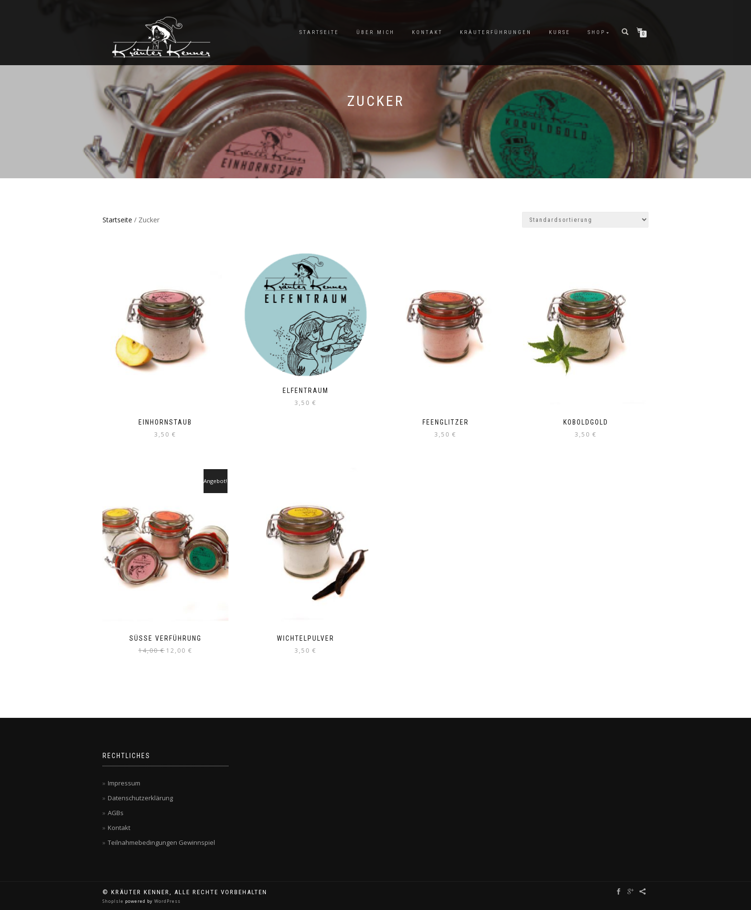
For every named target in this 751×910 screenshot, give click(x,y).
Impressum (124, 783)
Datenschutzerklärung (140, 798)
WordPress (167, 901)
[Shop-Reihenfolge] (585, 220)
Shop (596, 32)
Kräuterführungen (496, 32)
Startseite (319, 32)
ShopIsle (113, 901)
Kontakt (427, 32)
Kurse (559, 32)
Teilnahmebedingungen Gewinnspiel (161, 842)
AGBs (116, 812)
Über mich (375, 32)
